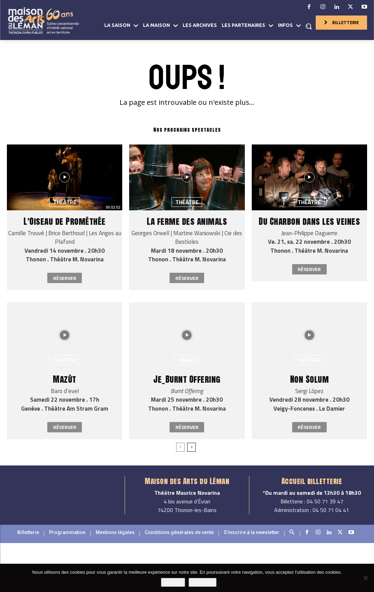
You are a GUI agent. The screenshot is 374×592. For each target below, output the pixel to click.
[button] (309, 26)
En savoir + (202, 582)
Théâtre (64, 202)
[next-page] (191, 447)
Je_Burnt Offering (187, 379)
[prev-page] (180, 447)
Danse (187, 360)
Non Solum (309, 379)
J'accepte (173, 582)
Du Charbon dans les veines (309, 221)
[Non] (365, 577)
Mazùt (64, 379)
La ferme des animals (187, 221)
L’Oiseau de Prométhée (64, 221)
